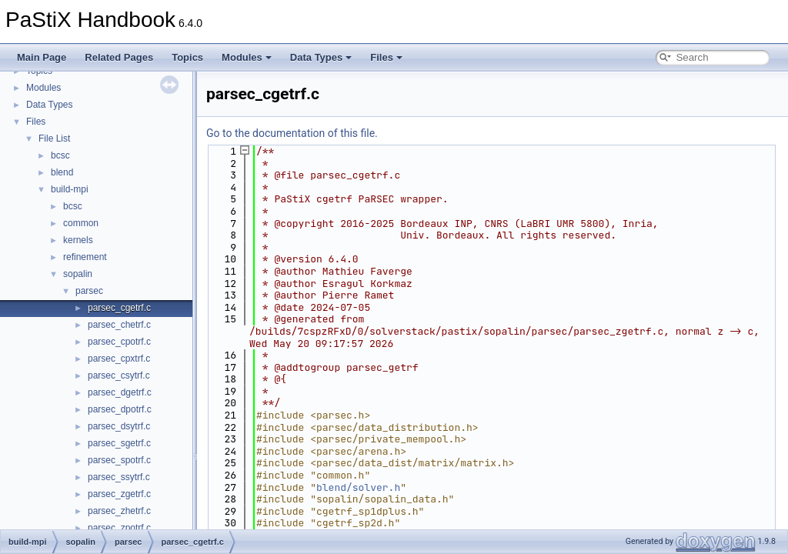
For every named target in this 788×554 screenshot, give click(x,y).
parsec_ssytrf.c (119, 477)
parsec (89, 290)
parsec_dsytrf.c (119, 426)
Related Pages (119, 57)
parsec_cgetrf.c (119, 307)
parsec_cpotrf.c (119, 341)
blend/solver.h (358, 487)
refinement (85, 257)
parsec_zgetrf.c (119, 494)
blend (62, 172)
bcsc (60, 155)
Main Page (41, 57)
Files (386, 57)
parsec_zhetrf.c (119, 511)
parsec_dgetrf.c (120, 392)
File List (54, 138)
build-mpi (69, 189)
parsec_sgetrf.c (119, 443)
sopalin (77, 274)
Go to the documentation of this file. (292, 133)
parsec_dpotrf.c (120, 409)
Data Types (321, 57)
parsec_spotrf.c (119, 460)
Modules (247, 57)
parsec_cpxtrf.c (119, 358)
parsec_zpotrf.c (119, 527)
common (80, 223)
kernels (78, 240)
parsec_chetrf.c (119, 324)
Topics (187, 57)
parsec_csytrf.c (119, 375)
